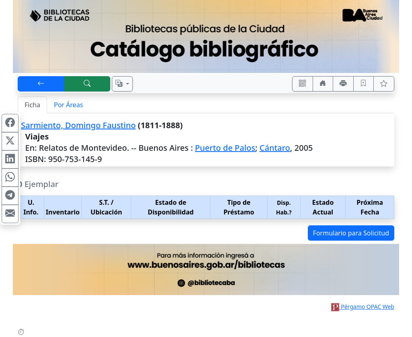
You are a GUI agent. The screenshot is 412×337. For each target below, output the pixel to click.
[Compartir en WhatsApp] (10, 177)
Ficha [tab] (32, 104)
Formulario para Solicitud (351, 233)
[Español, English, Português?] (122, 84)
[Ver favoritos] (383, 84)
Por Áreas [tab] (68, 104)
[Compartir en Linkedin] (10, 159)
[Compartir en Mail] (10, 214)
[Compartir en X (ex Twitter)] (10, 141)
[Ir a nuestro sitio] (323, 84)
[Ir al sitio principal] (206, 36)
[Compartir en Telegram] (10, 196)
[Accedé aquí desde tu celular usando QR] (302, 84)
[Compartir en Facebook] (10, 123)
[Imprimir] (343, 84)
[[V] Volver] (41, 84)
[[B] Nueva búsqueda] (87, 84)
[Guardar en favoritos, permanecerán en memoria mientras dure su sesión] (363, 84)
